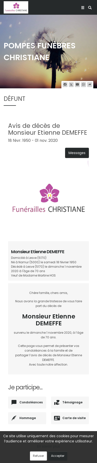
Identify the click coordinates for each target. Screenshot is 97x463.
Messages (77, 152)
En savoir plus (48, 446)
